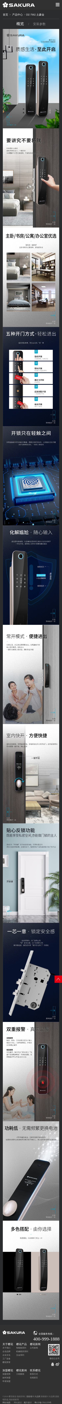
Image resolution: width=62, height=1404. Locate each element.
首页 (6, 14)
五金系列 (20, 1355)
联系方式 (34, 1374)
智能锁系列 (21, 1348)
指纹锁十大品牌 (33, 1396)
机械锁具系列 (22, 1351)
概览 (20, 24)
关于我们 (6, 1348)
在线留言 (34, 1377)
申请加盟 (6, 1381)
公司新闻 (34, 1348)
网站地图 (6, 1402)
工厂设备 (6, 1359)
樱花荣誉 (6, 1362)
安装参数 (39, 24)
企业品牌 (6, 1351)
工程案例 (20, 1374)
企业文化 (6, 1355)
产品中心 (17, 14)
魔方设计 (28, 1402)
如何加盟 (6, 1377)
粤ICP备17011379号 (43, 1402)
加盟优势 (6, 1374)
